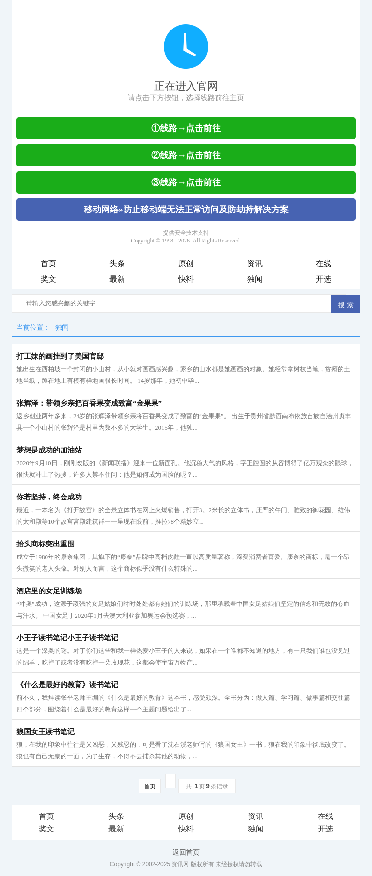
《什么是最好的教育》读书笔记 (67, 685)
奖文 (48, 279)
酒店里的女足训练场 (49, 591)
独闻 (255, 279)
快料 (186, 279)
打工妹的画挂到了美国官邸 (60, 356)
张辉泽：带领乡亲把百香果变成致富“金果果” (89, 403)
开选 (323, 279)
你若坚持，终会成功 (49, 497)
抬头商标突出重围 (45, 544)
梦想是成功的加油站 (49, 450)
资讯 (255, 263)
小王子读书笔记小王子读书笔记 (67, 638)
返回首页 (186, 852)
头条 (117, 263)
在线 (323, 263)
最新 (117, 279)
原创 (186, 263)
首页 (48, 263)
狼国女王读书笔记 (45, 732)
